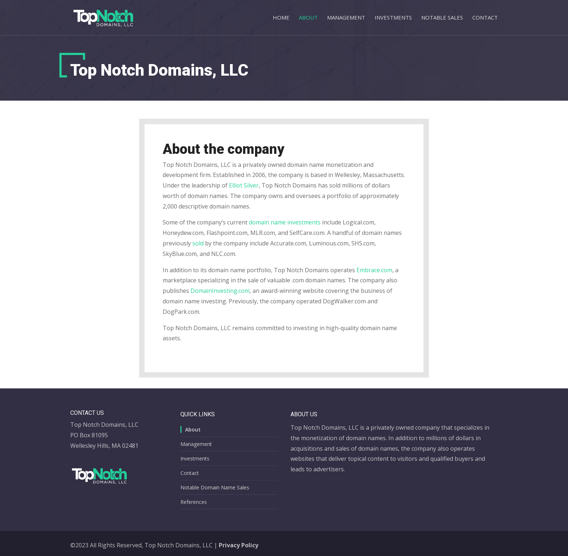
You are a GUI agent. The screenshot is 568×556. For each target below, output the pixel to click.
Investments (393, 18)
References (193, 501)
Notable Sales (442, 18)
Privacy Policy (238, 545)
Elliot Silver (244, 185)
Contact (485, 18)
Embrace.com (374, 270)
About (308, 18)
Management (346, 18)
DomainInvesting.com (220, 291)
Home (281, 18)
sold (198, 243)
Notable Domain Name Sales (214, 487)
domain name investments (285, 222)
